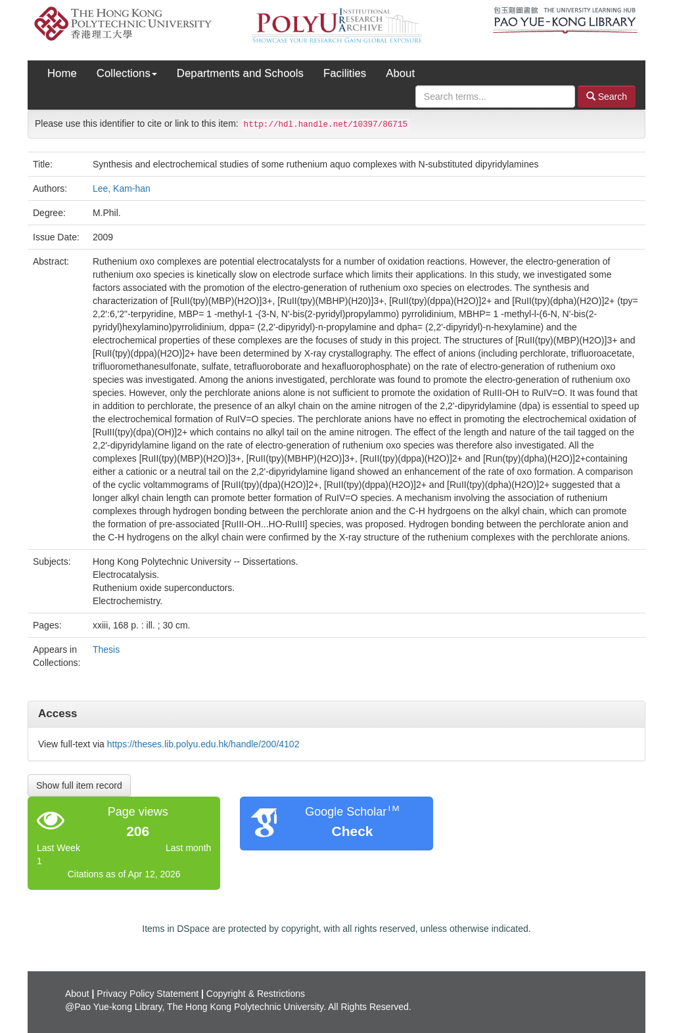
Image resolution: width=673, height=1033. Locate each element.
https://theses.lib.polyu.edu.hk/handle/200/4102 (203, 744)
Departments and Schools (240, 73)
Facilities (344, 73)
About (400, 73)
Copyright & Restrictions (255, 993)
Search (606, 96)
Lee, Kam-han (122, 188)
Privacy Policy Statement (147, 993)
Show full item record (79, 785)
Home (62, 73)
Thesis (106, 649)
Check (352, 831)
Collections (127, 73)
